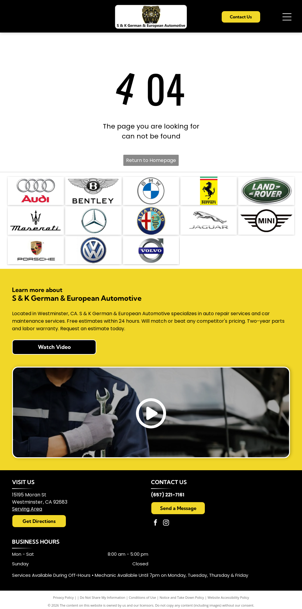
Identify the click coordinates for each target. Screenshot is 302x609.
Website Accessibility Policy (228, 594)
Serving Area (27, 505)
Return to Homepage (151, 160)
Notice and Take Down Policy (182, 594)
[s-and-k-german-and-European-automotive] (36, 190)
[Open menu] (286, 16)
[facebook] (155, 519)
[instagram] (166, 519)
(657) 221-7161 (167, 491)
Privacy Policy (63, 594)
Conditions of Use (142, 594)
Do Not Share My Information (102, 594)
